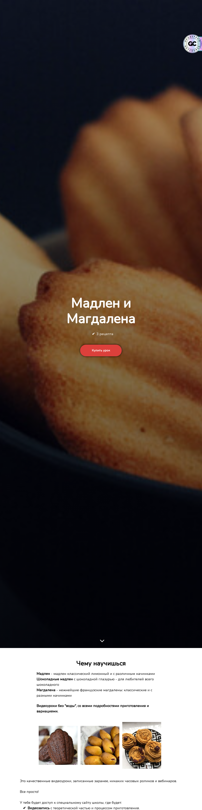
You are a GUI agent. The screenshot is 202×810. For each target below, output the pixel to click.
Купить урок (101, 350)
